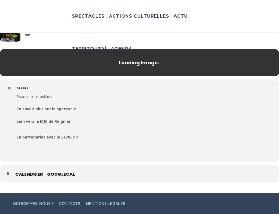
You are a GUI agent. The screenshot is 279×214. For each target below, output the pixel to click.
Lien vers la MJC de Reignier (44, 121)
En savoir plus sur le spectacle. (47, 108)
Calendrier (29, 174)
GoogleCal (61, 174)
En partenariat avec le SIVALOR (47, 137)
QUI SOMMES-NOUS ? (33, 204)
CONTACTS (69, 204)
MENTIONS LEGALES (105, 204)
